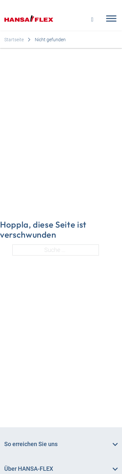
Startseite (14, 39)
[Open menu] (110, 18)
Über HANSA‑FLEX (28, 468)
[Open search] (92, 18)
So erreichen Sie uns (31, 444)
